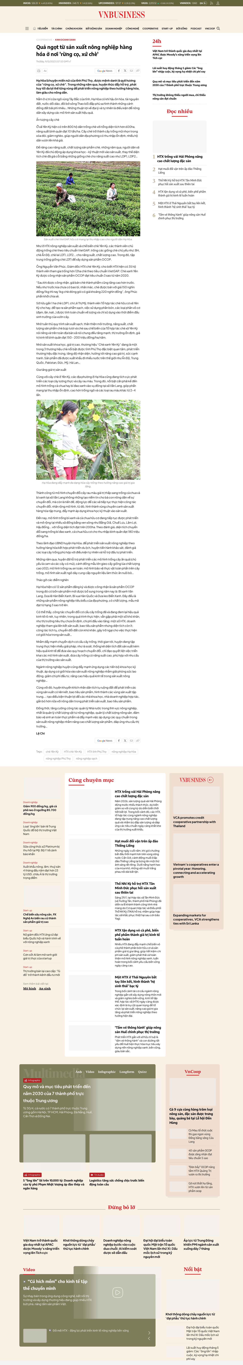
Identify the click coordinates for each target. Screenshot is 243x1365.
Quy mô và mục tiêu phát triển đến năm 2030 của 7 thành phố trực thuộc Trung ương (180, 83)
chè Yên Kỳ (52, 751)
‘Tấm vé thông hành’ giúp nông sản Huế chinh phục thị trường (182, 216)
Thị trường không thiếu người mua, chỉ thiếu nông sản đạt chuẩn (179, 96)
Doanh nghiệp (113, 28)
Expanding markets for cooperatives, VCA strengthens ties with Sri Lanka (196, 919)
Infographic (85, 1073)
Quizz (139, 1073)
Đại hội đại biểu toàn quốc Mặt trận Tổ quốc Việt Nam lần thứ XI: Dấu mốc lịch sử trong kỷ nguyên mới (160, 1245)
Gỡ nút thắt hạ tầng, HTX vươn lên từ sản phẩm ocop (200, 1181)
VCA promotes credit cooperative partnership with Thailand (194, 822)
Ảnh (42, 1073)
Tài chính (56, 28)
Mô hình (29, 988)
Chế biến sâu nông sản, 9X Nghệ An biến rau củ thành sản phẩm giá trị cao (39, 918)
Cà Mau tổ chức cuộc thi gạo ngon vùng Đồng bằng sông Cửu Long (202, 1134)
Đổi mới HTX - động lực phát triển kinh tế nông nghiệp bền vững (89, 1327)
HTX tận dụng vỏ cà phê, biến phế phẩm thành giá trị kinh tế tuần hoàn (182, 193)
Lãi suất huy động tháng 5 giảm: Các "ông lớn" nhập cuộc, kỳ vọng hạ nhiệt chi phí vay (179, 70)
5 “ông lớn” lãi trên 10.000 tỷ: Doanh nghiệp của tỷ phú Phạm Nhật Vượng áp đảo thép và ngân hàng (53, 1187)
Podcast (196, 28)
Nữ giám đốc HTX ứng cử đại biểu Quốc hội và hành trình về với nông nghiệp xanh (42, 938)
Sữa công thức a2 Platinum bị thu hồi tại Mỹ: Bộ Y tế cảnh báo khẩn (41, 850)
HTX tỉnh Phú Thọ (96, 751)
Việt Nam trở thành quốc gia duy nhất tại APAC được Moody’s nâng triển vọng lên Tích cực (177, 54)
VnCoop (210, 28)
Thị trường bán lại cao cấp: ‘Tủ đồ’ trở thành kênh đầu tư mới (41, 972)
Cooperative (150, 28)
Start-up (167, 28)
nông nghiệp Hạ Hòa (124, 751)
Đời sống (181, 28)
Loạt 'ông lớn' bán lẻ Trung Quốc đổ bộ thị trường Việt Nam (40, 830)
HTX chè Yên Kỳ (73, 751)
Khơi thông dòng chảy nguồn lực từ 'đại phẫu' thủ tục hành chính (79, 1241)
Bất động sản (94, 28)
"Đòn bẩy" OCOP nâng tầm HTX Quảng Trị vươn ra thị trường (201, 1165)
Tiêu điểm (42, 28)
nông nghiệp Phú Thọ (58, 758)
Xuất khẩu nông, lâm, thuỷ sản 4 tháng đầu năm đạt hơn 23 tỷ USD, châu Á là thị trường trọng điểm (42, 872)
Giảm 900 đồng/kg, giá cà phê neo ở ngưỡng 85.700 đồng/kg (40, 809)
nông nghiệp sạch (86, 758)
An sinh (45, 988)
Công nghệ (132, 28)
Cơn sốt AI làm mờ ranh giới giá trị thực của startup (40, 956)
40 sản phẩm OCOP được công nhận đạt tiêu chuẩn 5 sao (202, 1150)
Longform (116, 1073)
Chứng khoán (74, 28)
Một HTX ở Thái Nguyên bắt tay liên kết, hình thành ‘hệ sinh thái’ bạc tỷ (182, 205)
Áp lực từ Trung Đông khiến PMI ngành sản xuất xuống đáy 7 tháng (201, 1241)
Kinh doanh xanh (69, 39)
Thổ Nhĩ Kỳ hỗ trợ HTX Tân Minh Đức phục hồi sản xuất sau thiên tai (180, 182)
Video (59, 1073)
